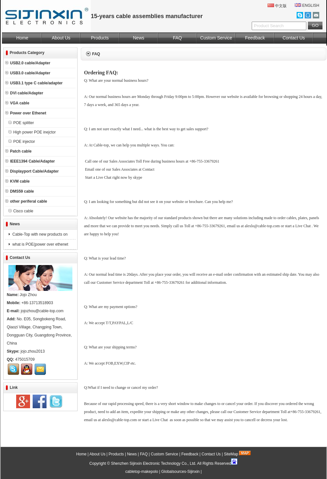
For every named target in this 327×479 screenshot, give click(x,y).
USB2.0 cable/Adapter (27, 63)
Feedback (255, 37)
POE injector (21, 141)
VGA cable (17, 103)
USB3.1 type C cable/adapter (34, 83)
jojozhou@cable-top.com (42, 311)
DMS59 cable (19, 191)
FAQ (177, 37)
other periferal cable (26, 201)
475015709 (25, 359)
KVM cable (17, 181)
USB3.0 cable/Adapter (27, 73)
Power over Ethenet (25, 113)
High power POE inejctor (32, 132)
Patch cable (18, 151)
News (138, 37)
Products (100, 37)
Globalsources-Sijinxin (180, 471)
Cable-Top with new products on (39, 234)
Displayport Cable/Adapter (32, 171)
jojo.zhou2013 (33, 351)
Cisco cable (20, 211)
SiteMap (231, 454)
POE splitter (21, 123)
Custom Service (216, 37)
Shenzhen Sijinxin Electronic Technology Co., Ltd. (153, 463)
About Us (61, 37)
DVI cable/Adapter (24, 93)
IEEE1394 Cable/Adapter (30, 161)
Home (22, 37)
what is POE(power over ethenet (39, 244)
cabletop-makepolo (141, 471)
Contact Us (293, 37)
